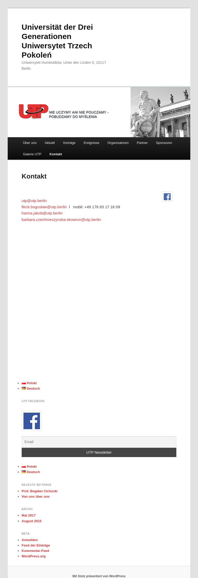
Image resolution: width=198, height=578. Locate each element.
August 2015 (32, 521)
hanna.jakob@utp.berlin (42, 213)
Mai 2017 (29, 515)
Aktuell (50, 143)
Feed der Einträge (36, 545)
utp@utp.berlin (34, 200)
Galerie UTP (32, 154)
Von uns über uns (36, 496)
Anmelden (30, 540)
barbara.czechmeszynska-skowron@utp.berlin (61, 219)
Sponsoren (164, 143)
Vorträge (69, 143)
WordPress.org (34, 556)
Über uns (30, 143)
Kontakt (56, 154)
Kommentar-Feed (35, 551)
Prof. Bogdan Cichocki (39, 491)
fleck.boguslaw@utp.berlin (44, 207)
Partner (142, 143)
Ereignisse (91, 143)
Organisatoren (118, 143)
